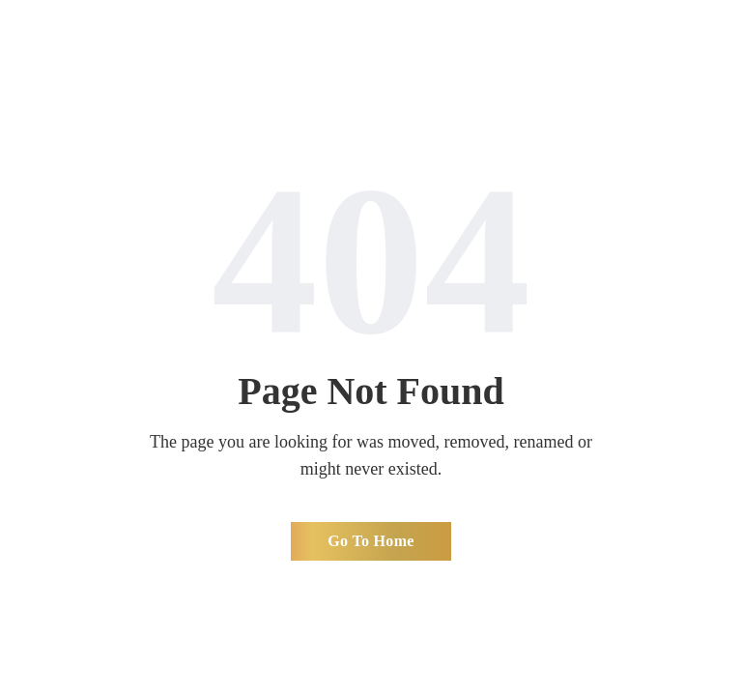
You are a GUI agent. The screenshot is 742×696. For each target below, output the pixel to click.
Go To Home (371, 541)
